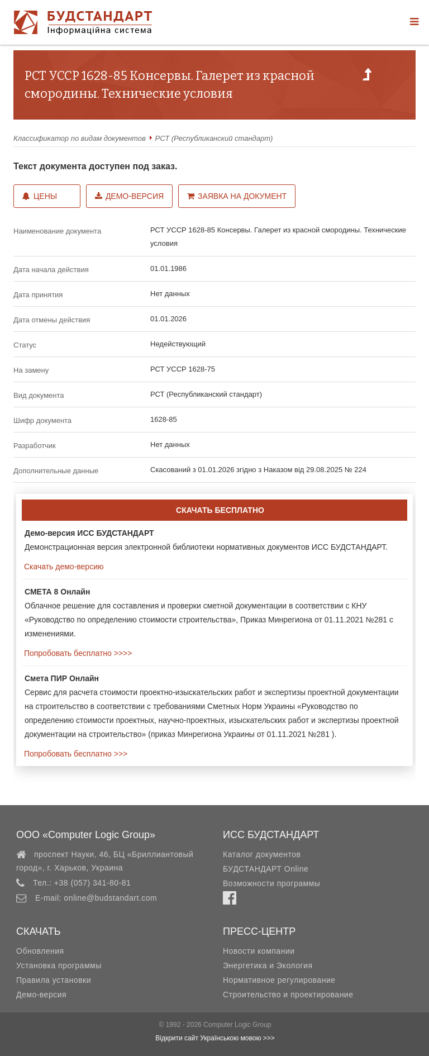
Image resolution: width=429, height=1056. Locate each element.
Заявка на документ (237, 196)
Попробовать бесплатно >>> (74, 753)
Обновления (40, 950)
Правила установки (53, 980)
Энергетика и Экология (267, 965)
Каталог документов (262, 854)
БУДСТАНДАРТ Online (265, 868)
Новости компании (259, 950)
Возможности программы (271, 883)
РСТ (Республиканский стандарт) (214, 138)
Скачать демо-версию (62, 566)
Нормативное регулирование (279, 980)
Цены (39, 196)
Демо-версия (129, 196)
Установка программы (59, 965)
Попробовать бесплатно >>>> (77, 653)
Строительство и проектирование (288, 994)
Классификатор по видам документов (79, 138)
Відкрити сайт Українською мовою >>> (215, 1038)
